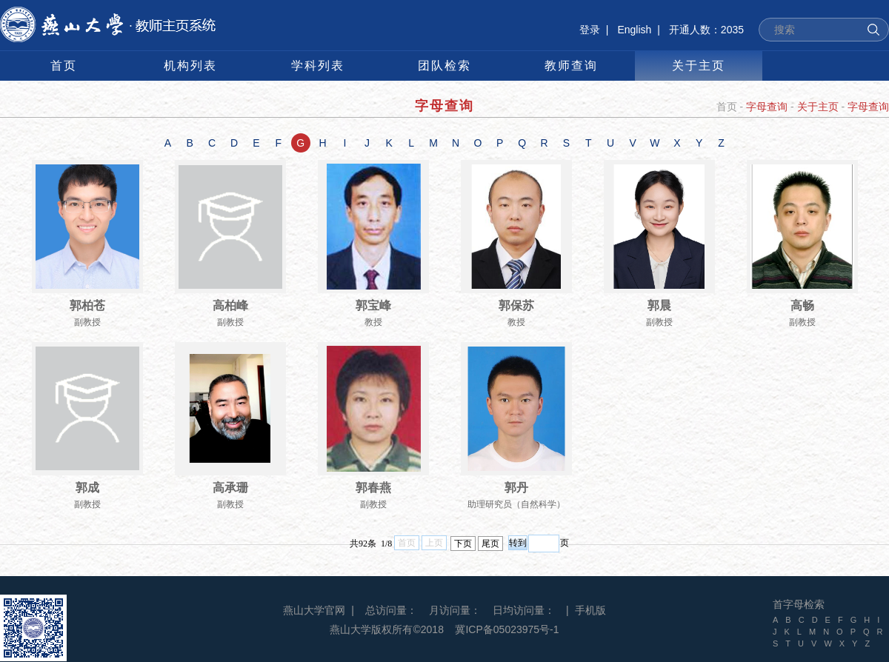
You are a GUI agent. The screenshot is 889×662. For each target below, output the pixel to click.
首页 (726, 107)
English (634, 30)
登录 (589, 30)
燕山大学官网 (314, 610)
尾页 (490, 543)
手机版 (590, 610)
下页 (463, 543)
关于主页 (818, 107)
